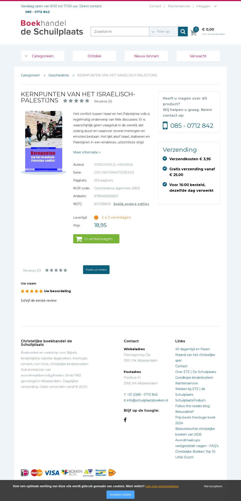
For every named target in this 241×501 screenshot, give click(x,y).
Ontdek (94, 56)
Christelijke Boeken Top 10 (195, 452)
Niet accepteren (213, 486)
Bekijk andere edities (131, 204)
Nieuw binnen (146, 56)
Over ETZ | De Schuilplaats (195, 372)
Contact (154, 6)
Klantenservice (178, 6)
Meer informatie (85, 152)
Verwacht (198, 56)
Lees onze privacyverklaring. (162, 486)
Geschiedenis (59, 75)
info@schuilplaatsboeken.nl (147, 400)
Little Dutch (184, 457)
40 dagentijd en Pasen (192, 349)
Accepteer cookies (120, 494)
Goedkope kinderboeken (194, 378)
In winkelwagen (98, 239)
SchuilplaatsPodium (190, 400)
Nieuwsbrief (184, 412)
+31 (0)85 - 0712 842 (142, 395)
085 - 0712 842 (191, 125)
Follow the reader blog (192, 406)
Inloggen (203, 6)
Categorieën (43, 56)
